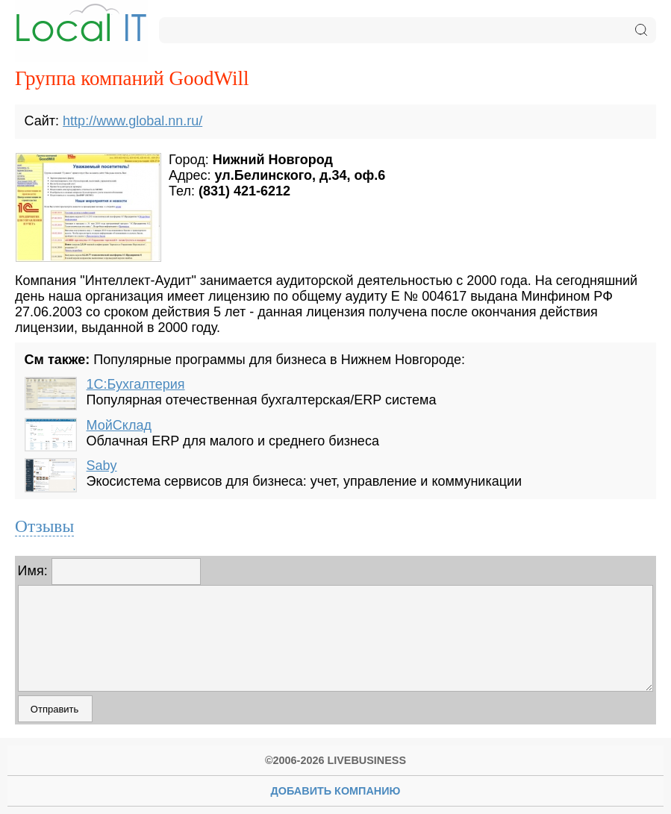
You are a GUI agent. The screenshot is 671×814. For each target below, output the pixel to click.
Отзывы (44, 526)
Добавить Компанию (336, 791)
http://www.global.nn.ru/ (132, 120)
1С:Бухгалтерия (136, 384)
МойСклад (119, 425)
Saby (102, 465)
